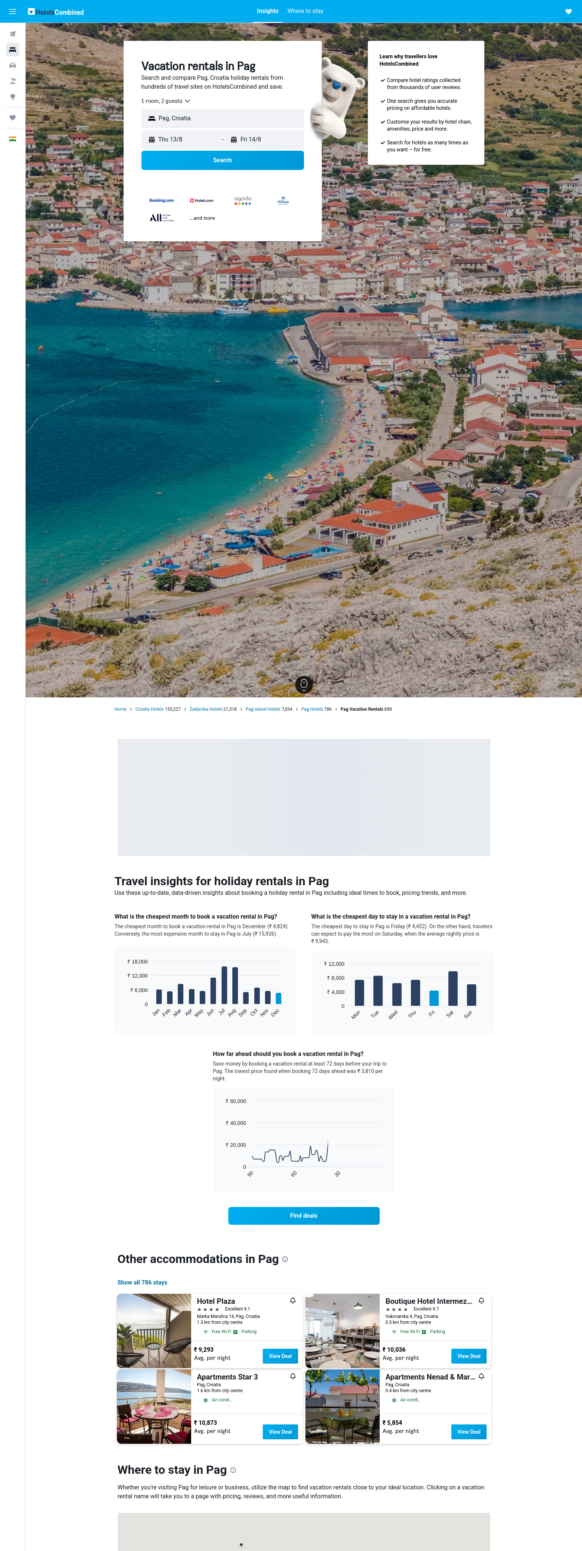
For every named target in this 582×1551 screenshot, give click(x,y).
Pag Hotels (312, 709)
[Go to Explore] (12, 96)
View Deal (280, 1356)
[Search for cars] (12, 65)
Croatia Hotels (149, 709)
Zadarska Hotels (206, 709)
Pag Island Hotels (263, 709)
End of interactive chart (320, 1014)
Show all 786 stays (142, 1282)
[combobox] (166, 101)
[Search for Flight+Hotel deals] (12, 80)
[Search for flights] (12, 34)
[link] (304, 1216)
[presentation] (285, 1259)
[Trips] (12, 117)
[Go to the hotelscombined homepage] (56, 11)
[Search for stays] (12, 49)
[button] (12, 11)
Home (121, 709)
